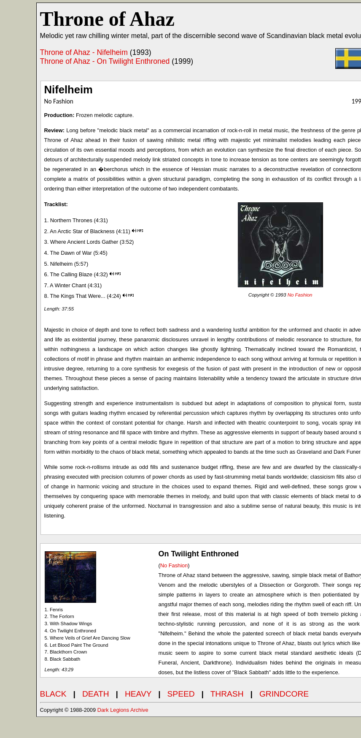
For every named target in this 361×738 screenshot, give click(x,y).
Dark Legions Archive (122, 710)
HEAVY (138, 693)
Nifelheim (68, 89)
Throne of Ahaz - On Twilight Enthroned (105, 61)
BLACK (53, 693)
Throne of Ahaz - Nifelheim (84, 52)
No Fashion (300, 294)
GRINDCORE (284, 693)
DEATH (95, 693)
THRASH (227, 693)
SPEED (181, 693)
